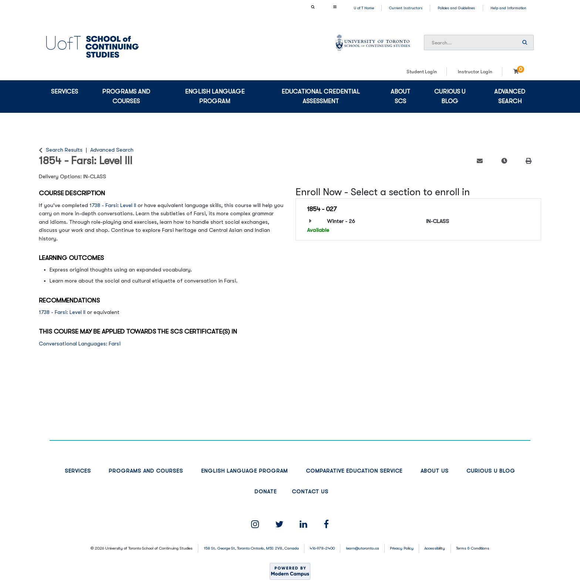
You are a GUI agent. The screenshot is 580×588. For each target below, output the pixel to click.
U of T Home (364, 8)
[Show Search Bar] (312, 7)
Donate (265, 492)
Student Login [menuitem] (422, 71)
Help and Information (508, 8)
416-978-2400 (322, 548)
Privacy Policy (402, 548)
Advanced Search (509, 96)
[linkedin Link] (303, 524)
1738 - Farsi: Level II (113, 205)
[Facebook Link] (326, 524)
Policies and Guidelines (456, 8)
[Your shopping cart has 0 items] (518, 71)
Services (64, 91)
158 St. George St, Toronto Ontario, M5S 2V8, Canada (251, 548)
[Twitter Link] (279, 524)
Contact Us (310, 492)
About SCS (400, 96)
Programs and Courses (126, 96)
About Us (435, 471)
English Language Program (215, 96)
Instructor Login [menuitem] (475, 71)
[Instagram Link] (255, 524)
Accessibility (434, 548)
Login (490, 64)
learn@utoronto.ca (362, 548)
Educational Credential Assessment (320, 96)
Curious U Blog (490, 471)
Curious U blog (449, 96)
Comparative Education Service (354, 471)
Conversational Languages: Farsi (80, 344)
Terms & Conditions (472, 548)
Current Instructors (405, 8)
